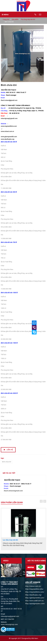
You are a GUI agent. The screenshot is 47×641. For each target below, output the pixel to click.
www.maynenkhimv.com (9, 126)
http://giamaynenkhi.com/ (34, 598)
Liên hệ (8, 450)
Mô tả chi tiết (9, 473)
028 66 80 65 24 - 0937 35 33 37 (11, 610)
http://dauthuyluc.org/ (33, 595)
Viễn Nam (34, 638)
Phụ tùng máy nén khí (28, 19)
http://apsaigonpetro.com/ (35, 603)
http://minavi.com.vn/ (33, 586)
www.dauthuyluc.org (7, 139)
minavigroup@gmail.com (9, 118)
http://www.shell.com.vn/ (34, 601)
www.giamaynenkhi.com (9, 136)
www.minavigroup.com (9, 624)
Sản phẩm (15, 19)
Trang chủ (6, 19)
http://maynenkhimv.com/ (34, 592)
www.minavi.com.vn (7, 131)
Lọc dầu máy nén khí (10, 540)
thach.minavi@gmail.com (9, 100)
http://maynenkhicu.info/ (34, 589)
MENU (5, 15)
